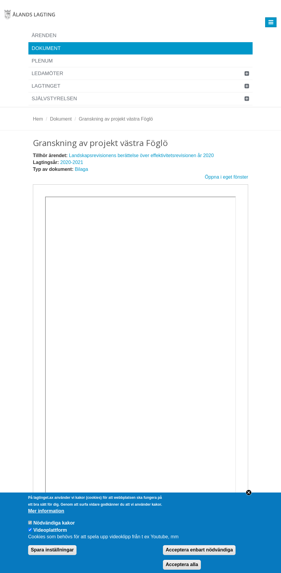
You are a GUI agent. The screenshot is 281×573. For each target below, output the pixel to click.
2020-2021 (71, 162)
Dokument (46, 48)
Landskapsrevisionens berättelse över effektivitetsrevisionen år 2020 (141, 155)
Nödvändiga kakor (54, 527)
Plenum (42, 61)
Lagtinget (46, 86)
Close (248, 497)
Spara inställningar (52, 554)
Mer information (46, 515)
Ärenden (44, 35)
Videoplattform (50, 534)
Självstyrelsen (54, 98)
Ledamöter (47, 73)
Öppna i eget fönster (226, 177)
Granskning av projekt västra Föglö (116, 118)
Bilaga (81, 169)
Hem (38, 118)
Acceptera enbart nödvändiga (199, 554)
